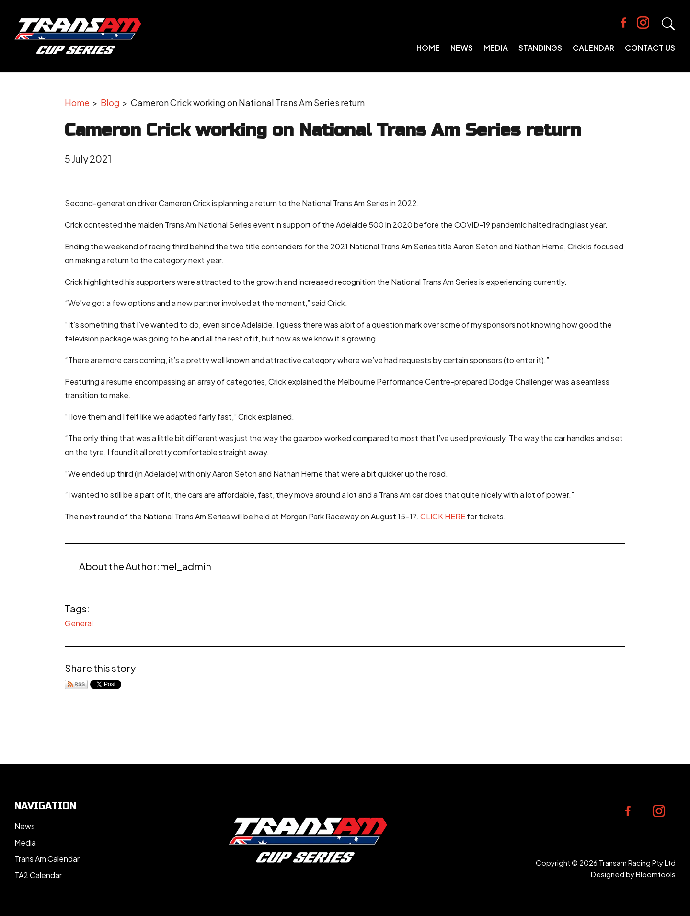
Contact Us (650, 48)
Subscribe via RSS (76, 684)
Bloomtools (656, 874)
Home (428, 48)
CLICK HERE (442, 516)
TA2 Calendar (38, 875)
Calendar (593, 48)
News (461, 48)
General (79, 623)
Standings (540, 48)
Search (668, 24)
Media (495, 48)
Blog (110, 102)
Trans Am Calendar (47, 858)
